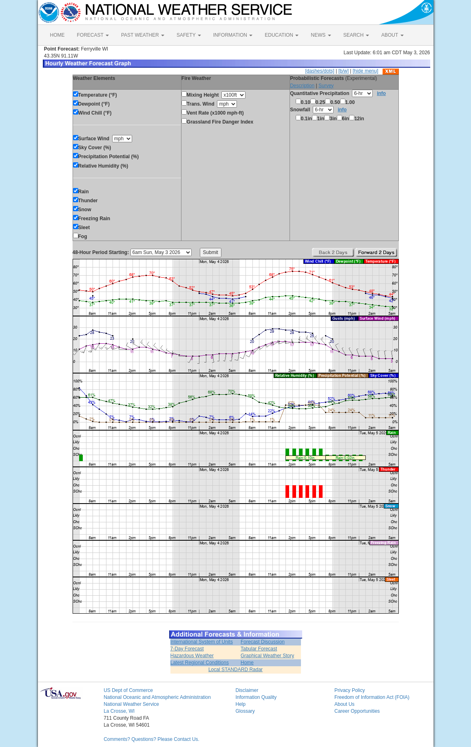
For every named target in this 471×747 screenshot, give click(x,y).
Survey (326, 85)
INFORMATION (232, 35)
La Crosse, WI (119, 711)
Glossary (244, 711)
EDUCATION (282, 35)
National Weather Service (131, 704)
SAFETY (189, 35)
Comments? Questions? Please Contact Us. (151, 739)
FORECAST (93, 35)
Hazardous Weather (192, 656)
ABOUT (392, 35)
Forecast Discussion (263, 642)
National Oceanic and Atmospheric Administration (157, 697)
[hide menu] (365, 71)
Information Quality (255, 697)
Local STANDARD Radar (235, 669)
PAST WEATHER (142, 35)
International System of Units (201, 642)
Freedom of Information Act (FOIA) (371, 697)
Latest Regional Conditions (199, 662)
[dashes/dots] (319, 71)
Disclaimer (246, 690)
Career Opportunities (357, 711)
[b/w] (343, 71)
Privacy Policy (349, 690)
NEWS (321, 35)
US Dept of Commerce (128, 690)
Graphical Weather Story (267, 656)
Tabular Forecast (259, 649)
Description (302, 85)
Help (240, 704)
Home (247, 662)
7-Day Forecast (187, 649)
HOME (57, 35)
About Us (344, 704)
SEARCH (356, 35)
